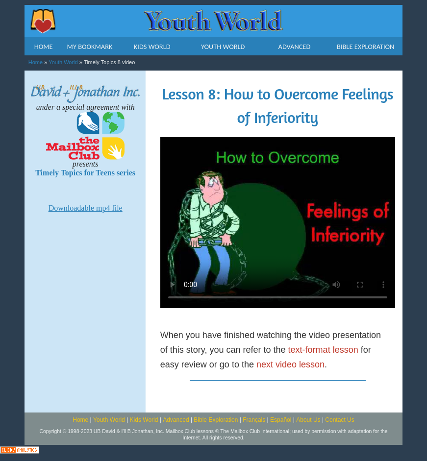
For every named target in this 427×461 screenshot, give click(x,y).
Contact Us (339, 419)
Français (254, 419)
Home (35, 62)
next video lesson (290, 364)
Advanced (176, 419)
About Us (308, 419)
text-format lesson (323, 350)
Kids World (144, 419)
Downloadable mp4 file (86, 208)
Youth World (63, 62)
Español (280, 419)
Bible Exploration (216, 419)
